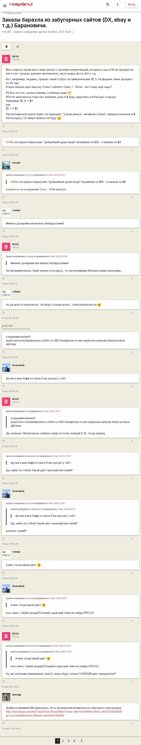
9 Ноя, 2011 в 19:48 (62, 646)
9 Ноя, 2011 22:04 (10, 687)
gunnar (43, 31)
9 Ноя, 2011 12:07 (10, 155)
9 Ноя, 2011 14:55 (10, 236)
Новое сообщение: (26, 31)
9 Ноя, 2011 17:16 (10, 446)
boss (29, 175)
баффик (62, 79)
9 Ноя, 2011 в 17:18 (56, 503)
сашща (16, 210)
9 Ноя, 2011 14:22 (10, 202)
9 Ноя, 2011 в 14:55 (58, 256)
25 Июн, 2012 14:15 (11, 728)
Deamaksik (18, 365)
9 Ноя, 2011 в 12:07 (56, 175)
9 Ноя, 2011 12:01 (10, 131)
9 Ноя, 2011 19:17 (10, 578)
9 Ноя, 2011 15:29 (10, 318)
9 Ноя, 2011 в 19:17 (58, 598)
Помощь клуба (11, 13)
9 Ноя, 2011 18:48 (10, 544)
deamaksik (32, 456)
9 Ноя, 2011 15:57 (10, 357)
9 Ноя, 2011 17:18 (10, 483)
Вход (131, 4)
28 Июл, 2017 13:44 (61, 31)
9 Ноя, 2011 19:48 (10, 626)
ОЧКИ (9, 142)
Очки (43, 189)
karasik (16, 162)
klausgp (16, 694)
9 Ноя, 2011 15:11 (9, 284)
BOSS (15, 56)
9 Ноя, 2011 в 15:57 (51, 411)
